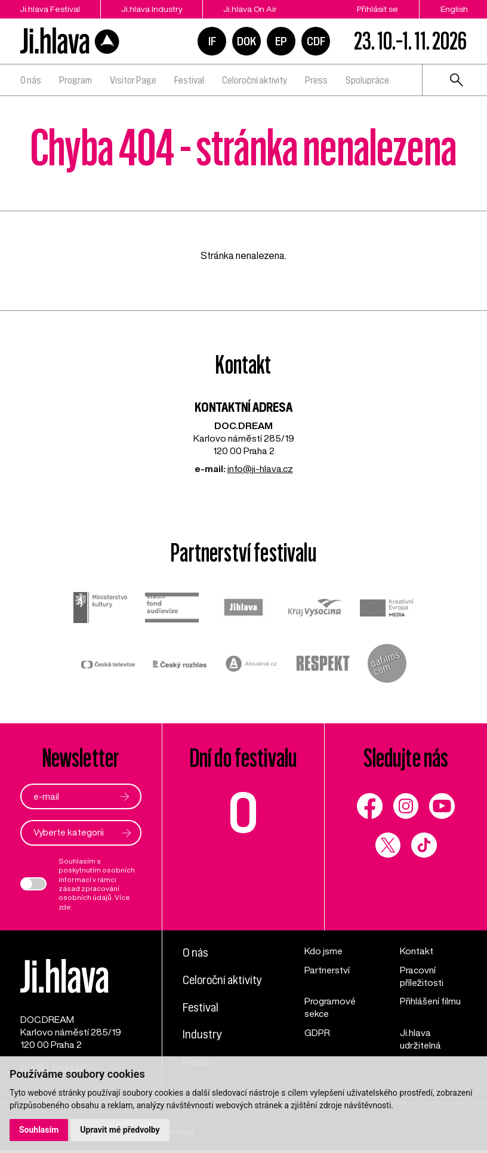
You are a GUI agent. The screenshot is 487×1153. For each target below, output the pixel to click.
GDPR (317, 1032)
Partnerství (327, 970)
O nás (30, 80)
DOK (246, 41)
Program (75, 80)
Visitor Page (133, 80)
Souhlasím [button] (39, 1129)
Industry (202, 1033)
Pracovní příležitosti (422, 976)
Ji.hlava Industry (152, 9)
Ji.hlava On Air (252, 9)
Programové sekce (330, 1008)
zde (65, 907)
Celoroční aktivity (254, 80)
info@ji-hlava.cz (260, 468)
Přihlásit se (377, 9)
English (454, 9)
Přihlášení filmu (430, 1001)
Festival (189, 80)
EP (281, 41)
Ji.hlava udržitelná (421, 1039)
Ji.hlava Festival (49, 9)
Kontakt (416, 950)
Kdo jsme (324, 950)
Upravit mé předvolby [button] (120, 1129)
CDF (316, 41)
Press (316, 80)
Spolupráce (367, 80)
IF (212, 41)
